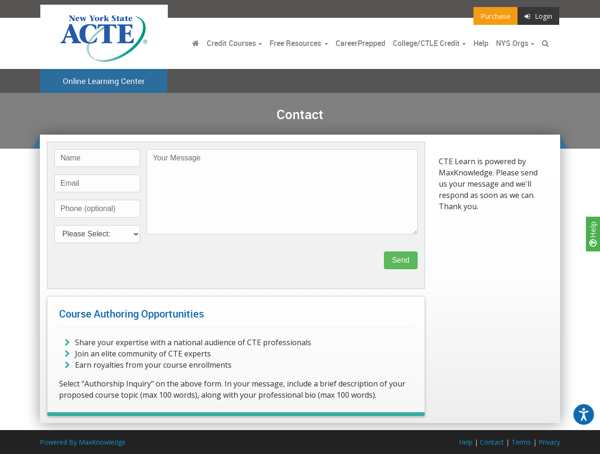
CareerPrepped (360, 43)
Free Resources (295, 43)
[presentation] (218, 260)
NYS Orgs (512, 43)
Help (593, 234)
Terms (521, 442)
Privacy (549, 442)
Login (538, 16)
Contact (492, 442)
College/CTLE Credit (426, 43)
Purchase (495, 16)
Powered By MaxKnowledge (83, 442)
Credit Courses (231, 43)
